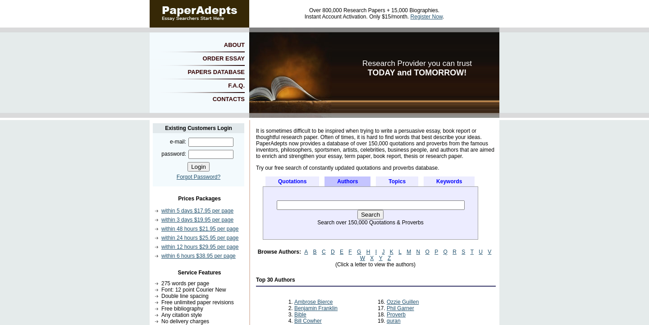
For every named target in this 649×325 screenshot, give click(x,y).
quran (394, 321)
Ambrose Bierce (313, 302)
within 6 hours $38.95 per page (198, 256)
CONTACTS (229, 99)
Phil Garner (400, 308)
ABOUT (234, 45)
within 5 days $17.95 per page (197, 211)
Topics (397, 181)
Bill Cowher (308, 321)
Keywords (449, 181)
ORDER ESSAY (224, 58)
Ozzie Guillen (403, 302)
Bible (300, 314)
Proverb (396, 314)
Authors (347, 181)
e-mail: (178, 142)
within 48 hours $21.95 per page (199, 229)
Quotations (292, 181)
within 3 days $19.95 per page (197, 220)
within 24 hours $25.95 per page (199, 238)
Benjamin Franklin (316, 308)
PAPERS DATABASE (216, 72)
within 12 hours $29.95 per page (199, 247)
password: (173, 154)
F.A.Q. (236, 85)
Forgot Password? (198, 177)
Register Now (427, 17)
